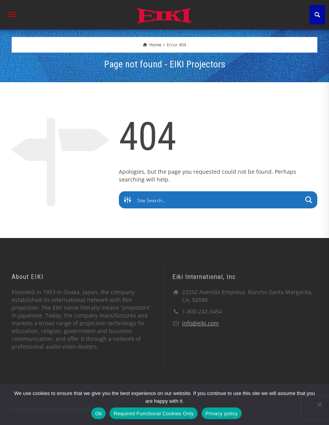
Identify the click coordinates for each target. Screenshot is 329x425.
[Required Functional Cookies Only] (319, 404)
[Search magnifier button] (308, 199)
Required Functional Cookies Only (153, 413)
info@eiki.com (200, 323)
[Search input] (218, 200)
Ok (98, 413)
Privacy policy (221, 413)
